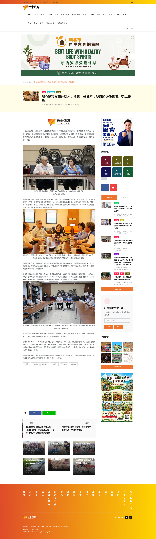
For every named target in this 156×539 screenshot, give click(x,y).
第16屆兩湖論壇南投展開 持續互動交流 (33, 441)
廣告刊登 (38, 2)
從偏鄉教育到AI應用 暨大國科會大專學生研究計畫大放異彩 (59, 440)
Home (30, 14)
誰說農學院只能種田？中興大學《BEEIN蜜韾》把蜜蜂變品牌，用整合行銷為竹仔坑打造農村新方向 (40, 430)
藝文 (104, 14)
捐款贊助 (33, 526)
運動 (92, 14)
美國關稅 (35, 364)
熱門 (36, 14)
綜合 (29, 23)
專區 (41, 23)
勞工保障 (64, 364)
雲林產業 (45, 364)
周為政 (30, 466)
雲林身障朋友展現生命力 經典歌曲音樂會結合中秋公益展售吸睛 (123, 226)
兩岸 (110, 14)
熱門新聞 (125, 197)
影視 (84, 14)
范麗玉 (118, 268)
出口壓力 (54, 364)
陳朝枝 (30, 446)
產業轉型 (73, 364)
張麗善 (26, 364)
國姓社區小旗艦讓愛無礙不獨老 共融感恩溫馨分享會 (84, 460)
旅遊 (124, 14)
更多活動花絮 (117, 366)
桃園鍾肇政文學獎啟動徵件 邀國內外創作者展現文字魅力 (84, 441)
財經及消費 (76, 14)
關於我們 (47, 2)
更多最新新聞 (117, 289)
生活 (56, 14)
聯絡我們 (55, 2)
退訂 (118, 326)
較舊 (89, 423)
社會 (50, 14)
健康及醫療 (65, 14)
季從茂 (81, 446)
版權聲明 (65, 526)
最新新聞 (109, 197)
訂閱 (109, 326)
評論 (98, 14)
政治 (42, 14)
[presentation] (23, 56)
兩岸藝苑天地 (62, 23)
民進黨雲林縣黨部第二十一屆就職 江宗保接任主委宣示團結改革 (123, 208)
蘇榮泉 (46, 105)
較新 (29, 423)
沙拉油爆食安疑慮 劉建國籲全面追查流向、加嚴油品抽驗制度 (123, 243)
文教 (118, 14)
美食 (35, 23)
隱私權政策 (56, 526)
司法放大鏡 (50, 23)
